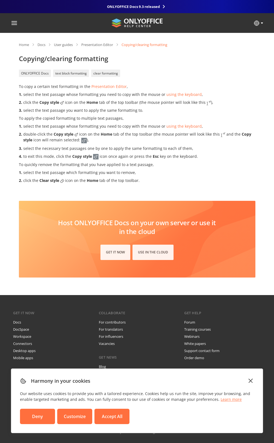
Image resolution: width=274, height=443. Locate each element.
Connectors (22, 343)
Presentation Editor (97, 44)
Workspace (22, 336)
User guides (63, 44)
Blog (102, 366)
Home (24, 44)
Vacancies (107, 343)
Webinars (192, 336)
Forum (189, 322)
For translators (111, 329)
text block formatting (71, 73)
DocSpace (21, 329)
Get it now (115, 252)
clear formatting (105, 73)
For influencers (111, 336)
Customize (75, 416)
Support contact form (202, 350)
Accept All (112, 416)
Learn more (231, 399)
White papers (195, 343)
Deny (37, 416)
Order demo (194, 357)
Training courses (197, 329)
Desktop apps (24, 350)
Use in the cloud (153, 252)
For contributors (112, 322)
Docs (41, 44)
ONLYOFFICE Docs (35, 73)
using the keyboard (184, 94)
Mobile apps (23, 357)
